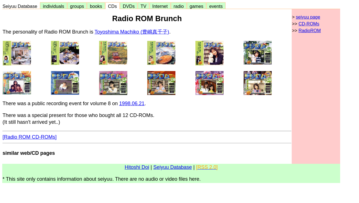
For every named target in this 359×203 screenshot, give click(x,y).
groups (77, 6)
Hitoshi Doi (137, 167)
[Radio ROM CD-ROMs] (30, 137)
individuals (53, 6)
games (196, 6)
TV (143, 6)
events (216, 6)
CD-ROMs (308, 23)
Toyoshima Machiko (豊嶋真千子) (132, 32)
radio (178, 6)
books (95, 6)
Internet (160, 6)
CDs (112, 6)
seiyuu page (308, 17)
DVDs (128, 6)
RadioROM (309, 30)
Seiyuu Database (21, 6)
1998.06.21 (131, 103)
